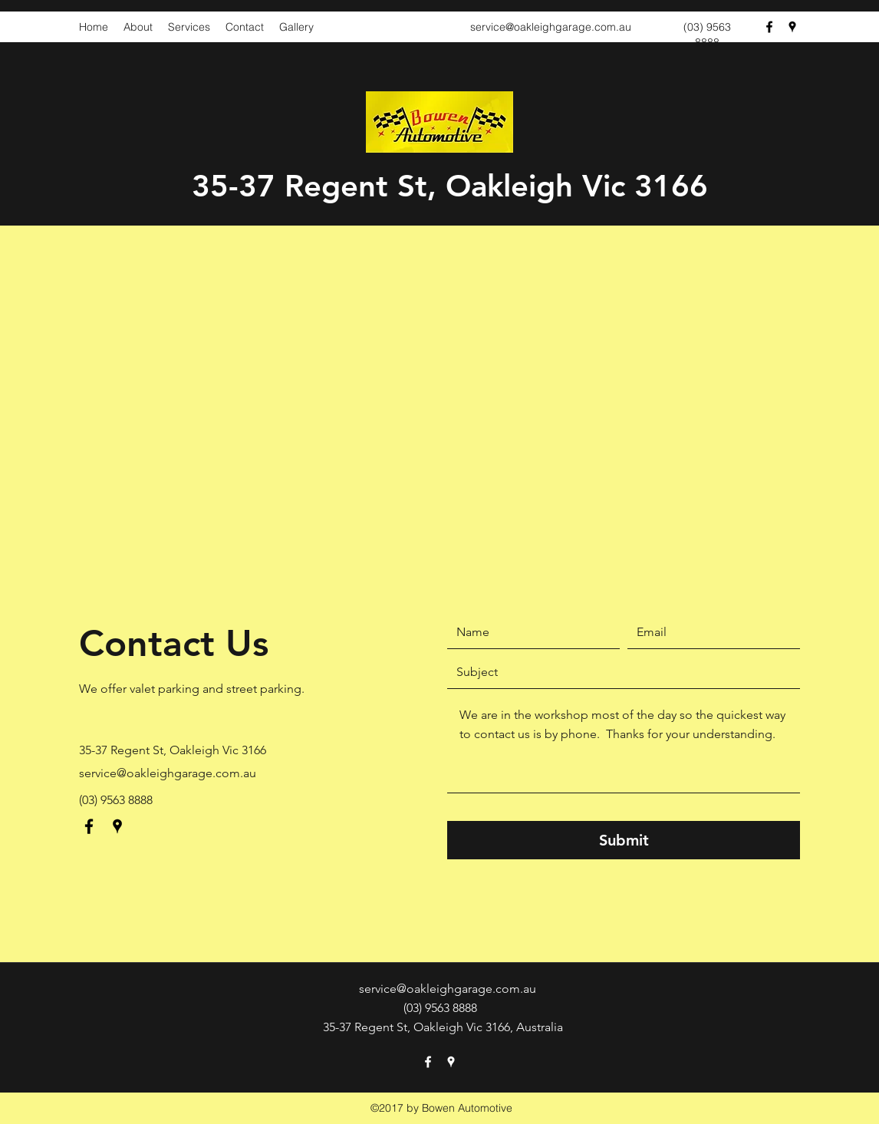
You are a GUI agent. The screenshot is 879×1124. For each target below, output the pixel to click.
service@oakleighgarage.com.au (550, 27)
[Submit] (623, 840)
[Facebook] (769, 27)
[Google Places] (792, 27)
